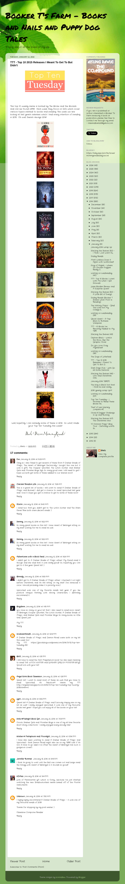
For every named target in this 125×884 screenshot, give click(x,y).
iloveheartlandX (24, 634)
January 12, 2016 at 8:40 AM (35, 504)
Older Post (73, 861)
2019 (91, 190)
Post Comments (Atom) (33, 867)
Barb (103, 450)
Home (46, 861)
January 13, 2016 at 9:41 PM (36, 776)
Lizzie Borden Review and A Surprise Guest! (103, 287)
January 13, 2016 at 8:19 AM (45, 759)
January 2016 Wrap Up (101, 247)
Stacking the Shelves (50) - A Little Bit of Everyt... (103, 293)
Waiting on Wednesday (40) (101, 274)
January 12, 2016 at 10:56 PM (63, 736)
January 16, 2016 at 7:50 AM (38, 796)
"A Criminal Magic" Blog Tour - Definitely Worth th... (102, 426)
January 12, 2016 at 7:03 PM (53, 719)
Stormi (19, 504)
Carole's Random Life (26, 484)
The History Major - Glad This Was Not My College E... (103, 307)
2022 (91, 180)
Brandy (20, 576)
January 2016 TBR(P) (100, 381)
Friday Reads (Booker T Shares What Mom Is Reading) (102, 300)
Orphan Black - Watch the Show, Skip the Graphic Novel (101, 340)
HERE (32, 109)
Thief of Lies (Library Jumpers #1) (100, 408)
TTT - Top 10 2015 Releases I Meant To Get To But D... (101, 362)
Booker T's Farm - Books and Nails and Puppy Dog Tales (55, 27)
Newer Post (17, 861)
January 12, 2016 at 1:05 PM (34, 656)
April (93, 233)
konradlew (61, 877)
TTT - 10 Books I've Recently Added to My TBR (102, 328)
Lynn (19, 699)
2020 (91, 187)
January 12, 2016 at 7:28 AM (49, 484)
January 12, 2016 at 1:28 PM (55, 676)
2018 (91, 194)
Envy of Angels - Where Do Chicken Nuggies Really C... (102, 267)
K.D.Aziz (20, 776)
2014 (91, 437)
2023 (91, 176)
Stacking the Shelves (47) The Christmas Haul (102, 419)
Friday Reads (97, 256)
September (96, 215)
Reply (19, 476)
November (96, 208)
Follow (89, 144)
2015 (91, 433)
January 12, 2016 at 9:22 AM (36, 522)
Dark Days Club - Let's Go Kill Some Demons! (103, 369)
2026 (91, 165)
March (94, 237)
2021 (91, 183)
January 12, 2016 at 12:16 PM (44, 634)
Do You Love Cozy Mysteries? (99, 346)
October (95, 212)
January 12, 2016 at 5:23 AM (33, 459)
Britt (19, 656)
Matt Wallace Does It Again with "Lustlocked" (102, 261)
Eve (18, 459)
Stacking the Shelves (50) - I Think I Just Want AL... (103, 252)
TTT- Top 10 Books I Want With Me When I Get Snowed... (102, 281)
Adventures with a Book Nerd (30, 557)
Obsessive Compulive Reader (30, 812)
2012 (91, 441)
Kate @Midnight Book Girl (28, 719)
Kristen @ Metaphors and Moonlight (33, 736)
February (95, 240)
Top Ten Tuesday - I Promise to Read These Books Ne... (102, 401)
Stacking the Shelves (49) (102, 334)
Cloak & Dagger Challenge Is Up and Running (103, 414)
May (93, 230)
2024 (91, 172)
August (94, 219)
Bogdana (21, 606)
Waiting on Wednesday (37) (101, 395)
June (93, 226)
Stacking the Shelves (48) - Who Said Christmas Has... (103, 375)
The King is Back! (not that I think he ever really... (103, 386)
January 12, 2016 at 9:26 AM (57, 557)
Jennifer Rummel (24, 759)
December (96, 204)
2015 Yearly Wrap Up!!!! (101, 390)
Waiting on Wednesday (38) (101, 352)
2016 (91, 201)
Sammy (20, 522)
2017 (91, 198)
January (95, 244)
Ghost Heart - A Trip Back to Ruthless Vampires (101, 321)
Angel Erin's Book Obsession (29, 676)
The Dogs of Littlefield (101, 357)
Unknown (21, 796)
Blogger (81, 877)
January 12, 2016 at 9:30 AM (36, 576)
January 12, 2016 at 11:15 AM (38, 606)
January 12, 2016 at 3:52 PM (33, 699)
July (93, 222)
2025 (91, 169)
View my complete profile (106, 455)
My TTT (20, 622)
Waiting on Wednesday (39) (101, 314)
